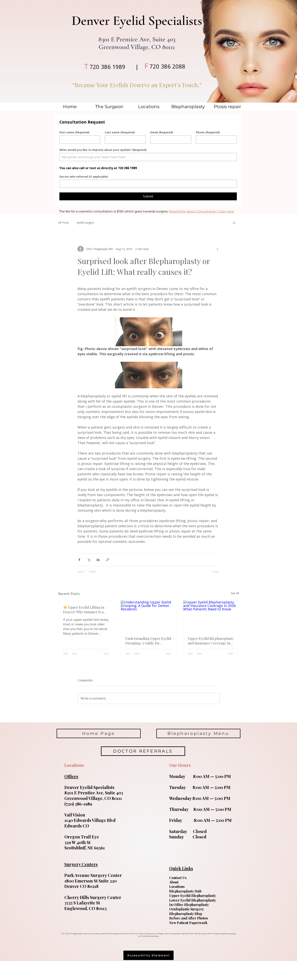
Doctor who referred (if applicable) (83, 176)
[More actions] (217, 249)
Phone (208, 132)
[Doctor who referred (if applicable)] (147, 184)
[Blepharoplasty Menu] (198, 733)
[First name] (79, 139)
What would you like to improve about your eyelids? (102, 149)
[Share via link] (107, 560)
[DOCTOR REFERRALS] (143, 751)
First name (74, 132)
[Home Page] (99, 733)
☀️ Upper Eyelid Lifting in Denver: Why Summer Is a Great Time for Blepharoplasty (83, 609)
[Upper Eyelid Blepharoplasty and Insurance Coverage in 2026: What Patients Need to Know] (211, 616)
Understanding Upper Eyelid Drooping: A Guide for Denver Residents (148, 640)
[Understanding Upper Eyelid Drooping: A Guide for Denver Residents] (148, 616)
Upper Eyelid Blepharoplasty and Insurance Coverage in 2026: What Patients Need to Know (211, 640)
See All (235, 593)
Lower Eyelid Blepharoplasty (192, 900)
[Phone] (215, 139)
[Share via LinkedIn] (98, 560)
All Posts (63, 222)
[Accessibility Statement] (148, 955)
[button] (234, 222)
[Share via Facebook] (79, 560)
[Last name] (124, 139)
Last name (120, 132)
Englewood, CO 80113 (85, 908)
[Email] (170, 139)
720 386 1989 (107, 66)
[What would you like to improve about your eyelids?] (147, 157)
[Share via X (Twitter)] (89, 560)
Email (161, 132)
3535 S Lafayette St (82, 903)
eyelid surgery (85, 222)
